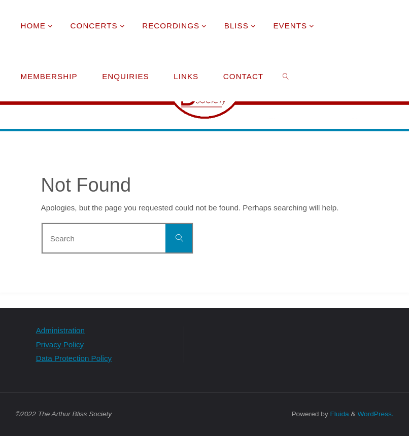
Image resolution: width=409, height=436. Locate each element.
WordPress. (375, 414)
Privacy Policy (60, 344)
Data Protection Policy (74, 358)
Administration (60, 330)
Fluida (338, 414)
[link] (286, 76)
